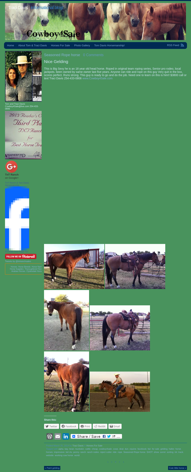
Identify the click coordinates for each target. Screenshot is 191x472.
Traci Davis (18, 7)
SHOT (149, 452)
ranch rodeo (93, 452)
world (77, 455)
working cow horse (64, 455)
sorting (170, 452)
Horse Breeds (24, 267)
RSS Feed (173, 45)
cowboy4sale (105, 449)
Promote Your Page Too (16, 251)
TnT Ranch (11, 174)
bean (71, 449)
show (156, 452)
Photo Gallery (82, 45)
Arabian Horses (18, 271)
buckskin (79, 449)
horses (49, 452)
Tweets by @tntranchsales (18, 261)
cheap (95, 449)
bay (66, 449)
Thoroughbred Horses (34, 269)
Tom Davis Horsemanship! (109, 45)
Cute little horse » (177, 468)
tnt (176, 452)
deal (121, 449)
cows (115, 449)
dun (126, 449)
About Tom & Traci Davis (32, 45)
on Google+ (12, 177)
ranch (83, 452)
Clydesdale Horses (34, 271)
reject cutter (106, 452)
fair (149, 449)
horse (178, 449)
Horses (14, 267)
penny (76, 452)
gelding (163, 449)
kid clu (69, 452)
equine (133, 449)
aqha (61, 449)
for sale (155, 449)
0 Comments (93, 55)
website (49, 455)
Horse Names (38, 267)
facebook (142, 449)
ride (114, 452)
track (180, 452)
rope (120, 452)
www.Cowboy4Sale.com (97, 78)
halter (171, 449)
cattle (87, 449)
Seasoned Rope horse (62, 55)
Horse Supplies (17, 269)
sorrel (163, 452)
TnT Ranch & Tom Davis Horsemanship (17, 184)
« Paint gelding (52, 468)
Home (10, 45)
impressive (59, 452)
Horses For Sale (60, 45)
